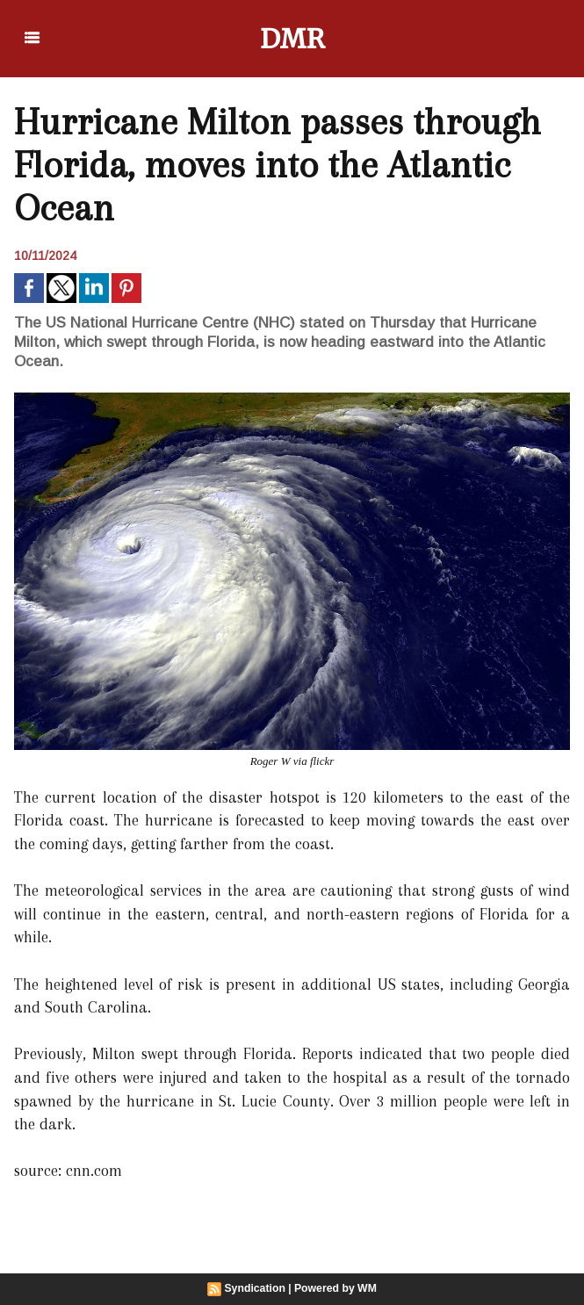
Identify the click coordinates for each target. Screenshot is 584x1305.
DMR (292, 38)
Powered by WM (334, 1288)
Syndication (255, 1288)
